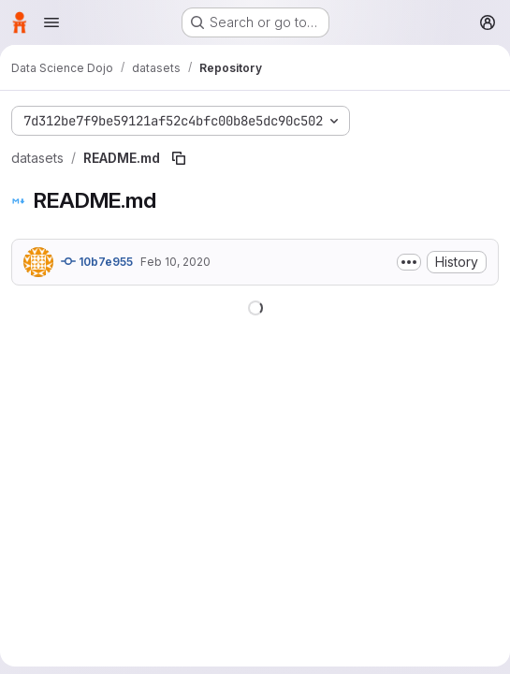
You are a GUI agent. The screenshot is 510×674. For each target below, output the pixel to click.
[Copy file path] (179, 158)
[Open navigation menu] (51, 22)
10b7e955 (97, 261)
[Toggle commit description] (409, 262)
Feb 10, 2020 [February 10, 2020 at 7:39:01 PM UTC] (175, 262)
